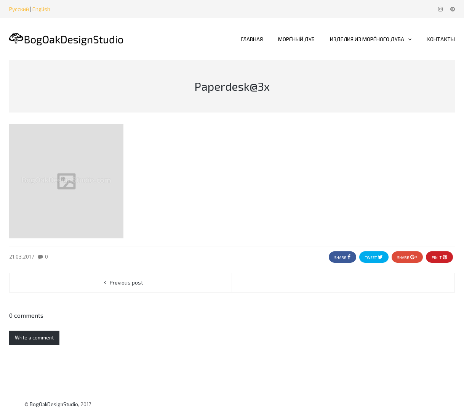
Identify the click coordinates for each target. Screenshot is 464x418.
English (41, 9)
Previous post (126, 282)
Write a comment (34, 337)
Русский (19, 9)
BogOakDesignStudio (54, 404)
